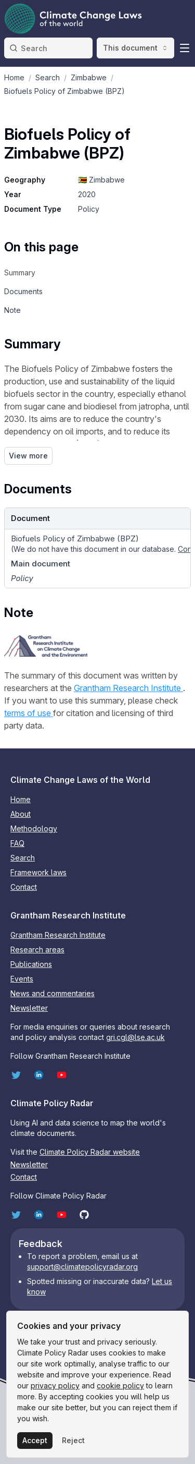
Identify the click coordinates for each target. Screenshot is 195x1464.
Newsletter (29, 1007)
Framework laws (38, 872)
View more (28, 455)
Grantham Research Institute (128, 688)
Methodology (33, 828)
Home (20, 799)
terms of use (28, 713)
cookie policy (120, 1385)
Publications (31, 964)
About (20, 813)
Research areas (37, 949)
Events (21, 978)
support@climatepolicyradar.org (82, 1266)
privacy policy (55, 1385)
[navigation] (41, 272)
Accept (34, 1440)
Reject (73, 1440)
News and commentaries (52, 993)
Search (22, 857)
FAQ (17, 843)
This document (135, 47)
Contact (23, 886)
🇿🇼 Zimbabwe (101, 179)
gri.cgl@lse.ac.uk (135, 1037)
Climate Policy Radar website (90, 1151)
